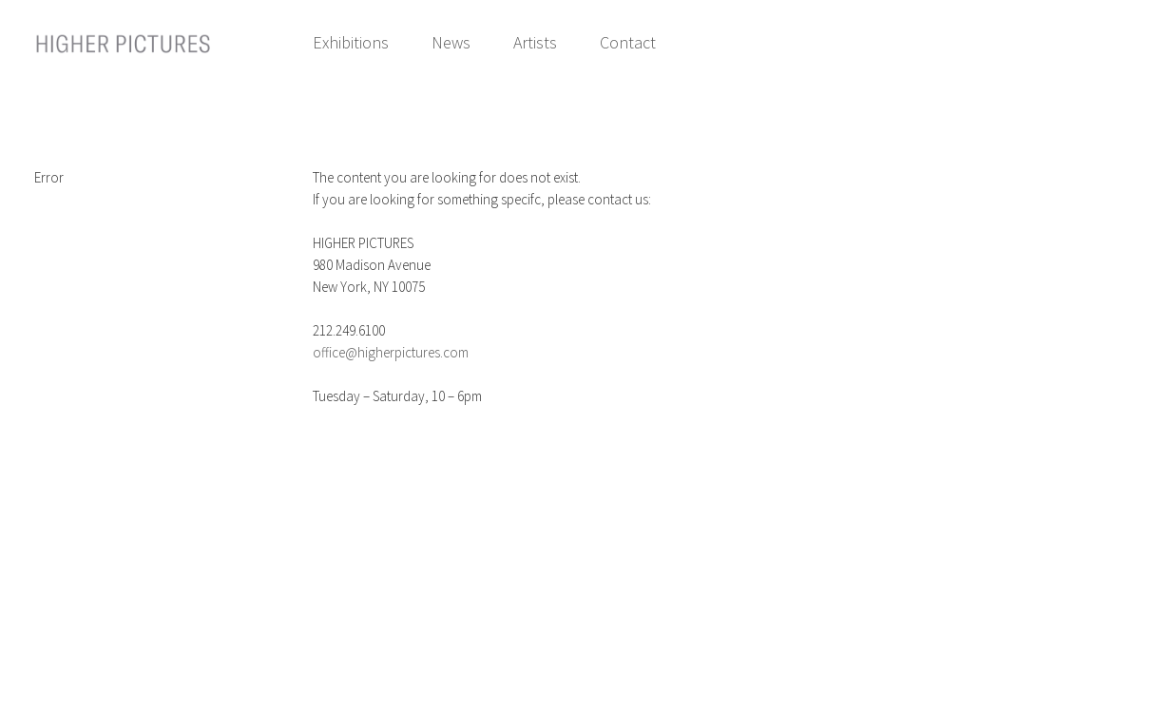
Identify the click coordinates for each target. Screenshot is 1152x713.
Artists (535, 42)
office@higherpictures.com (391, 352)
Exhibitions (351, 42)
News (451, 42)
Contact (628, 42)
